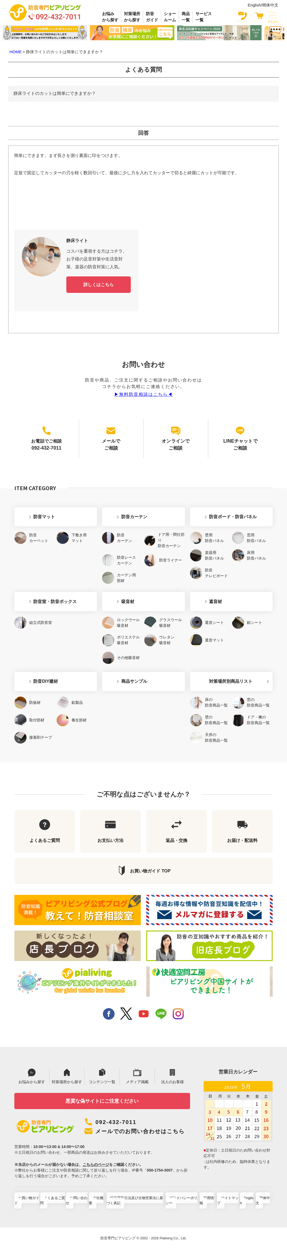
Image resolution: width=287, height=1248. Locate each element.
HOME (15, 51)
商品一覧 (186, 16)
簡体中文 (270, 5)
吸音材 (112, 582)
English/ (255, 5)
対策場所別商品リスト (215, 657)
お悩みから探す (110, 16)
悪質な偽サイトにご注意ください (102, 1089)
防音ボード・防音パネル (218, 502)
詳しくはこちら (98, 284)
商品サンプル (119, 657)
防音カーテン (119, 502)
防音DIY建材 (30, 657)
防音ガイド (152, 16)
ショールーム (170, 16)
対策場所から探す (132, 16)
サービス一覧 (203, 16)
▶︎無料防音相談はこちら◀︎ (143, 393)
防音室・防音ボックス (40, 582)
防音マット (29, 502)
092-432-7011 (118, 1111)
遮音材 (200, 582)
